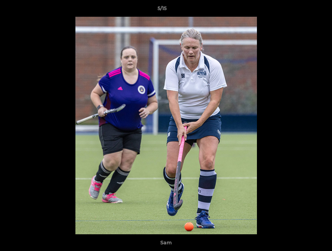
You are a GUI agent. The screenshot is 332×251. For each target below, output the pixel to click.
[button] (302, 10)
